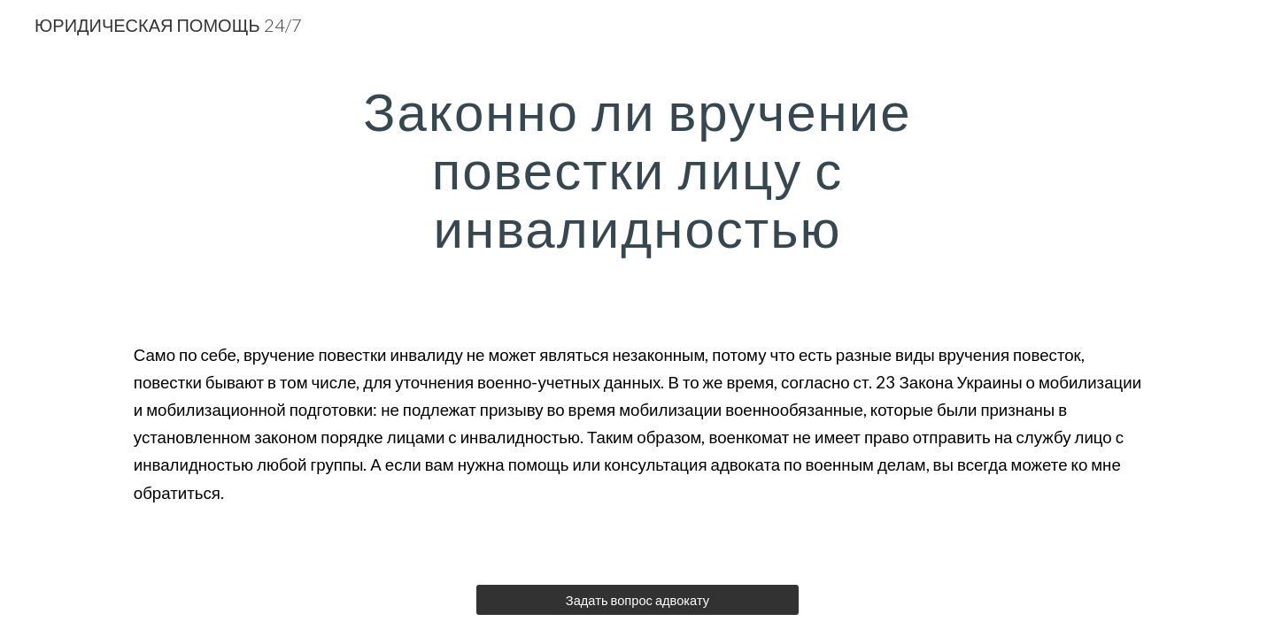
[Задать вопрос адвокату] (637, 599)
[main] (637, 169)
